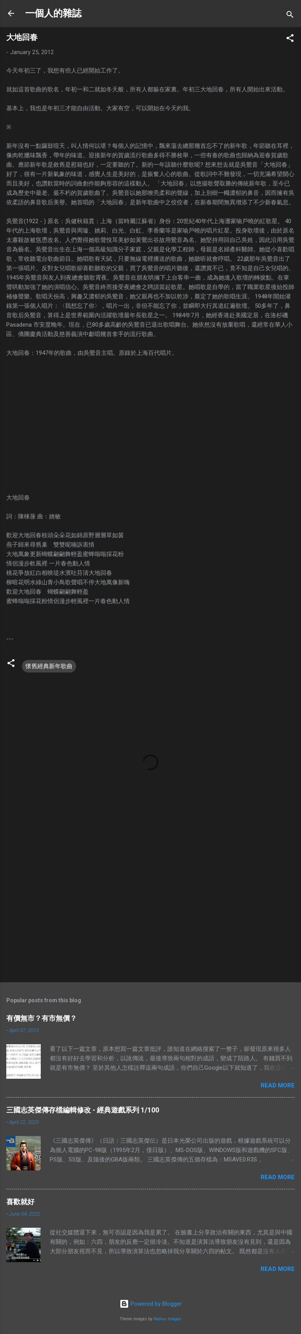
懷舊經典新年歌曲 (49, 666)
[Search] (290, 16)
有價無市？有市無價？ (41, 1018)
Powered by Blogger (151, 1303)
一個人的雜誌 (53, 13)
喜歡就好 (20, 1202)
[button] (290, 39)
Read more (278, 1085)
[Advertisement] (150, 915)
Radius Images (167, 1318)
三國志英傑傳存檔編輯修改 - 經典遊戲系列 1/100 (82, 1110)
